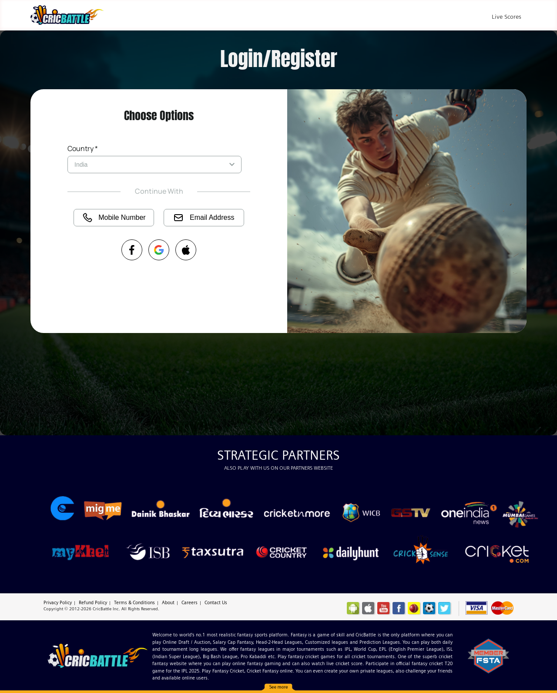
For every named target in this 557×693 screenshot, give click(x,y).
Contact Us (216, 602)
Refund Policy (93, 602)
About (168, 602)
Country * (82, 148)
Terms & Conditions (134, 602)
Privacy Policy (58, 602)
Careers (189, 602)
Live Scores (506, 16)
